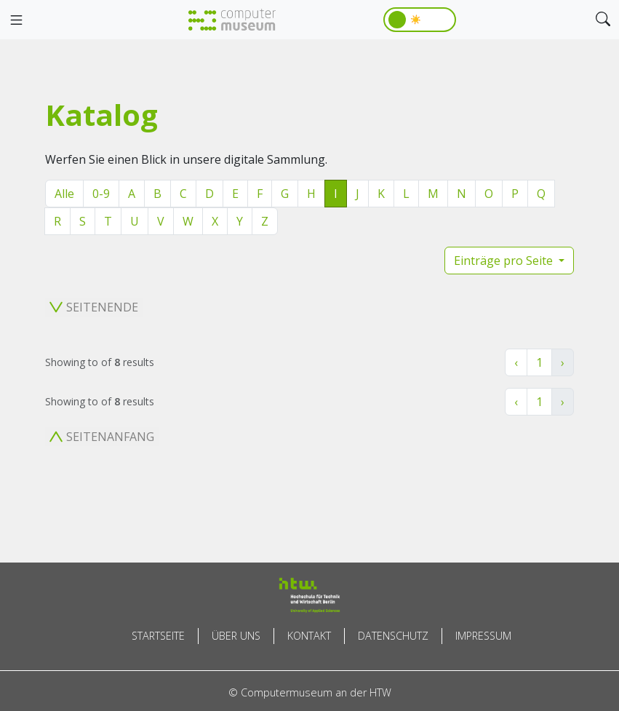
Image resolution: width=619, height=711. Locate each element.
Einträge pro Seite (505, 261)
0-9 (101, 194)
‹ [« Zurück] (516, 362)
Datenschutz (393, 636)
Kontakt (309, 636)
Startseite (158, 636)
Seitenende (93, 307)
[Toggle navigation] (16, 20)
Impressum (483, 636)
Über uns (236, 636)
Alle (64, 194)
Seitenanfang (101, 437)
